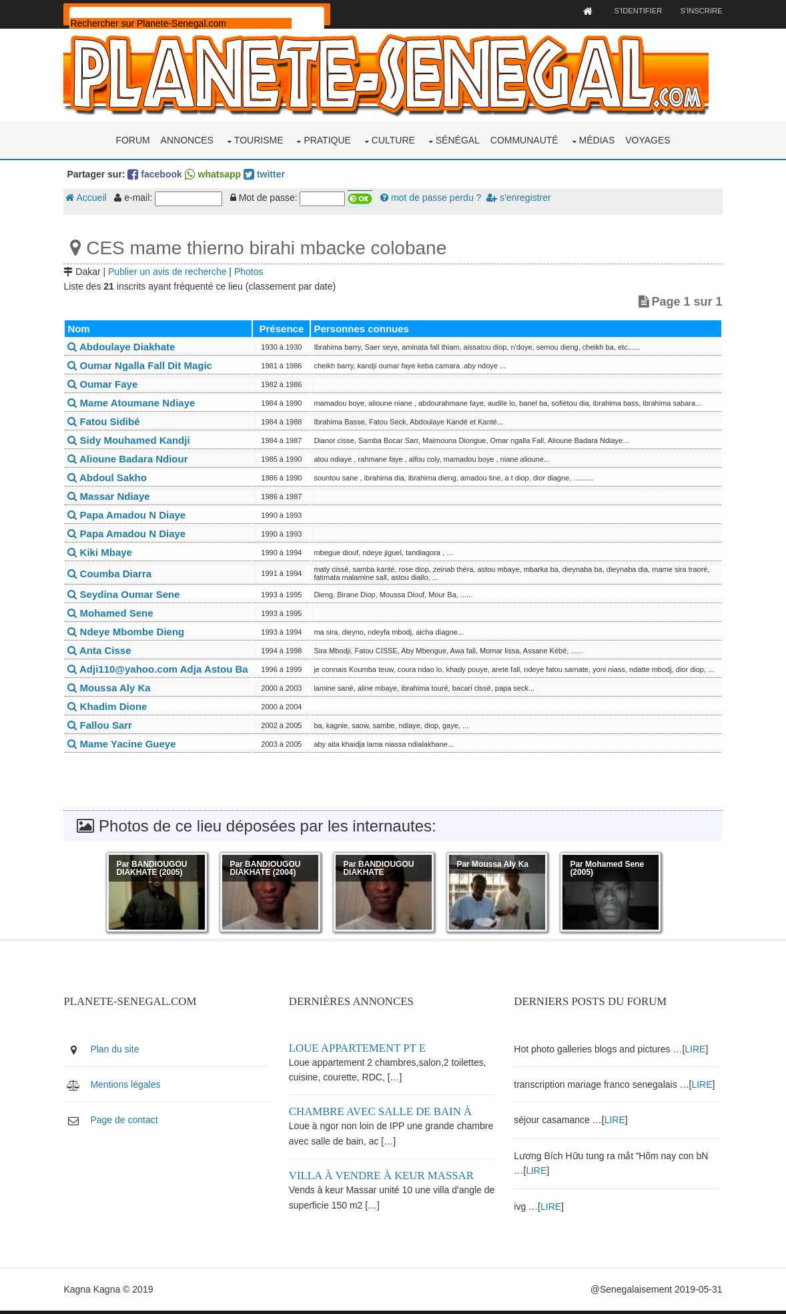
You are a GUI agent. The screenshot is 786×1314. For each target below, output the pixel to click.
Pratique (327, 138)
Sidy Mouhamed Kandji (132, 439)
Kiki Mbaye (103, 551)
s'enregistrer (522, 197)
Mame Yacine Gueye (125, 747)
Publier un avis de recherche (170, 270)
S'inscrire (698, 11)
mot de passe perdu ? (434, 197)
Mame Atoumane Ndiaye (134, 402)
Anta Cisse (102, 649)
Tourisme (259, 138)
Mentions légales (128, 1087)
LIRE (696, 1052)
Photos (252, 270)
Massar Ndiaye (112, 495)
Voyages (647, 138)
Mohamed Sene (113, 612)
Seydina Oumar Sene (127, 593)
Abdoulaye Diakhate (124, 346)
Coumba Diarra (113, 572)
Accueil (89, 197)
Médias (597, 138)
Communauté (524, 138)
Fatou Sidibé (107, 420)
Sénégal (458, 138)
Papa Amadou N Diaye (130, 514)
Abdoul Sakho (110, 476)
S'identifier (634, 11)
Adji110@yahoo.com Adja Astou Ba (161, 670)
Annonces (187, 138)
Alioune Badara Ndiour (131, 458)
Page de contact (127, 1123)
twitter (267, 173)
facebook (158, 173)
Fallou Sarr (103, 729)
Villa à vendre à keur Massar (383, 1179)
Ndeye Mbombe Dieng (129, 631)
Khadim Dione (110, 710)
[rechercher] (184, 23)
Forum (132, 138)
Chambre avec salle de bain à (382, 1115)
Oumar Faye (106, 383)
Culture (393, 138)
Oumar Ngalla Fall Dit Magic (143, 364)
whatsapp (215, 173)
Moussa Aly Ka (112, 691)
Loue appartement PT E (359, 1051)
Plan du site (117, 1052)
